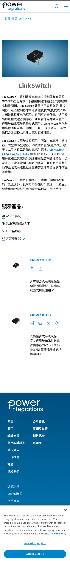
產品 (14, 19)
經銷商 (37, 443)
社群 (10, 464)
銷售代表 (39, 436)
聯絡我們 (13, 471)
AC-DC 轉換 (11, 216)
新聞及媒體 (40, 429)
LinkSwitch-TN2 (20, 154)
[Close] (65, 510)
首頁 (7, 19)
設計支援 (13, 436)
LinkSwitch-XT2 (40, 260)
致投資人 (13, 450)
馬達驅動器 (11, 239)
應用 (10, 429)
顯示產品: (12, 206)
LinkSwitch (25, 19)
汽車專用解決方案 (16, 224)
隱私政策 (13, 486)
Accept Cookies (35, 554)
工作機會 (13, 457)
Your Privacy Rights (35, 543)
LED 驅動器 (11, 231)
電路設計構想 (16, 443)
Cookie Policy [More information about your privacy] (58, 533)
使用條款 (13, 501)
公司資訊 (39, 422)
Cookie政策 (14, 494)
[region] (35, 533)
